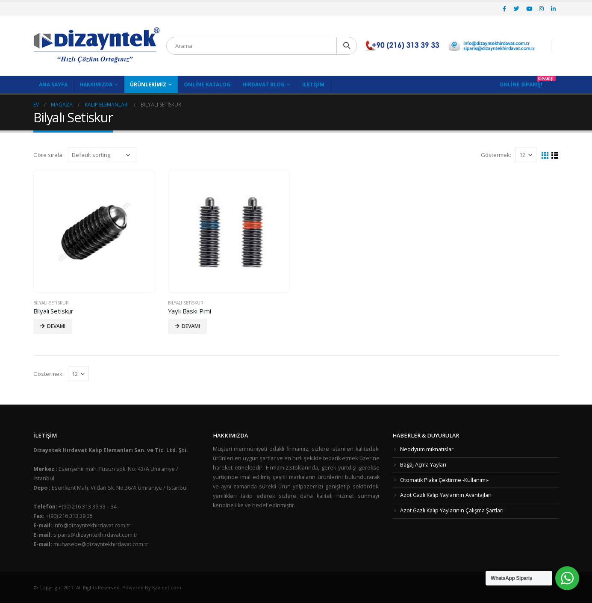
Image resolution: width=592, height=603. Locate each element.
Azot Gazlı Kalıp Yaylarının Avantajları (446, 495)
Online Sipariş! (520, 84)
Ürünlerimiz (148, 84)
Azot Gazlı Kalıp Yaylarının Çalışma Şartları (452, 510)
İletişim (313, 84)
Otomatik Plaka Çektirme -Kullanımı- (444, 480)
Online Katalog (207, 84)
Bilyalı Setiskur (51, 303)
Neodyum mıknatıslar (427, 449)
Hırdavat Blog (263, 84)
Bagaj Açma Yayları (423, 464)
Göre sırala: (48, 155)
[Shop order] (102, 155)
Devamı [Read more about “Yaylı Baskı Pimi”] (191, 326)
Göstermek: (496, 155)
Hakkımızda (96, 84)
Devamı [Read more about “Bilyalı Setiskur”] (56, 326)
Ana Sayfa (53, 84)
